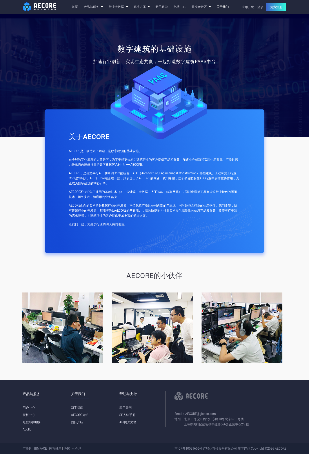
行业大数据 (118, 7)
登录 (260, 7)
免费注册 (276, 7)
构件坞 (76, 448)
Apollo (27, 429)
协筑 (67, 448)
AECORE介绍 (80, 415)
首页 (75, 7)
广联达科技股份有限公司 (220, 448)
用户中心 (29, 407)
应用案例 (125, 407)
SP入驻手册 (127, 415)
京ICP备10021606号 (188, 448)
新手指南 (77, 407)
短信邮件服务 (32, 422)
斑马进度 (55, 448)
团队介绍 (77, 422)
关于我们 (222, 7)
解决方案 (142, 7)
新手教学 (161, 7)
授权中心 (29, 415)
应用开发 (248, 7)
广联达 (27, 448)
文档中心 (179, 7)
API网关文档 (127, 422)
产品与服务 (93, 7)
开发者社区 (201, 7)
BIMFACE (40, 448)
